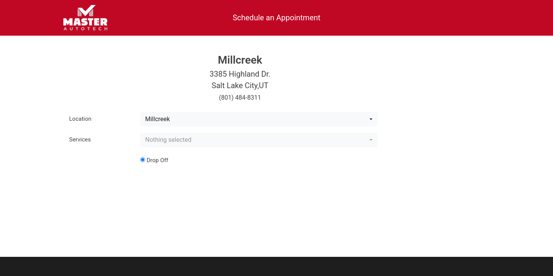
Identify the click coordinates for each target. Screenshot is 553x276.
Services (80, 139)
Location (80, 118)
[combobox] (258, 119)
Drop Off (154, 160)
